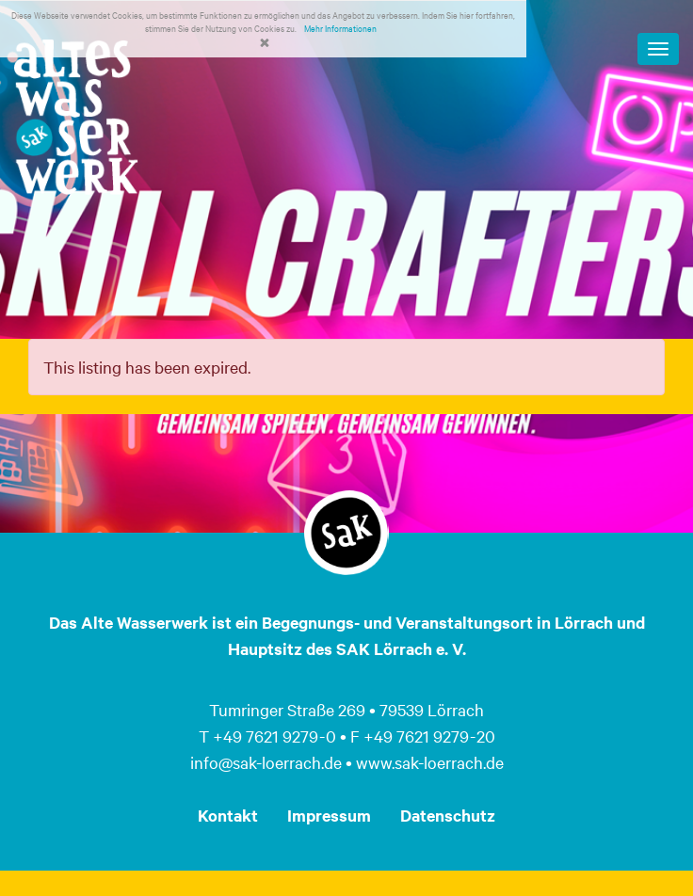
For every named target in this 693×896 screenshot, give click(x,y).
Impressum (329, 815)
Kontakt (228, 815)
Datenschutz (447, 815)
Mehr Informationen (340, 28)
